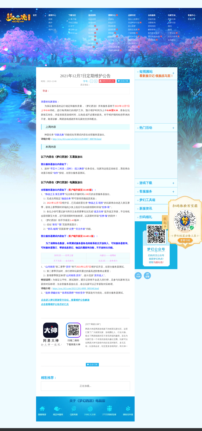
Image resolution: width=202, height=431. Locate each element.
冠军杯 (111, 43)
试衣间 (92, 26)
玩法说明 (92, 19)
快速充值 (152, 19)
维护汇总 (52, 29)
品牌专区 (132, 15)
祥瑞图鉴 (93, 43)
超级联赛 (113, 29)
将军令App (72, 33)
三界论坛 (172, 33)
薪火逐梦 (132, 26)
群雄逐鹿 (113, 36)
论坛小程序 (173, 36)
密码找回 (152, 26)
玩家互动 (171, 15)
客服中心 (191, 15)
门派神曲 (133, 33)
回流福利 (153, 40)
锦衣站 (92, 33)
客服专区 (191, 19)
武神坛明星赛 (113, 47)
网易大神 (171, 19)
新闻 (50, 19)
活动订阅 (123, 81)
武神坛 (111, 19)
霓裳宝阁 (93, 29)
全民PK (111, 40)
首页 (35, 15)
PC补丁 (71, 26)
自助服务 (152, 15)
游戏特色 (92, 23)
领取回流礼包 (107, 81)
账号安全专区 (153, 33)
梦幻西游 (18, 18)
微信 (170, 26)
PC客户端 (72, 19)
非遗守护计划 (134, 23)
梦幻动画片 (133, 40)
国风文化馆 (134, 29)
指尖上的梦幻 (133, 19)
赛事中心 (113, 15)
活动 (50, 26)
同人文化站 (133, 43)
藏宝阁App (72, 29)
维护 (50, 23)
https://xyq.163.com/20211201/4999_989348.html (76, 288)
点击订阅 (92, 365)
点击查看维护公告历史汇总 (55, 304)
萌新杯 (112, 33)
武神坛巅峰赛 (114, 50)
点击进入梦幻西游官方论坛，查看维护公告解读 (65, 300)
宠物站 (92, 36)
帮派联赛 (112, 26)
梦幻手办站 (134, 47)
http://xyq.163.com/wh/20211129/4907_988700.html (77, 139)
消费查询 (152, 23)
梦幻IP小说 (133, 36)
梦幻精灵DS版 (155, 36)
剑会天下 (112, 23)
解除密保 (152, 29)
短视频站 (171, 40)
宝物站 (92, 40)
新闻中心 (52, 15)
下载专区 (72, 15)
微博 (170, 29)
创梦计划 (171, 23)
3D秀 (91, 47)
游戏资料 (92, 15)
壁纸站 (91, 50)
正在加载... (85, 386)
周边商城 (132, 50)
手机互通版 (73, 23)
